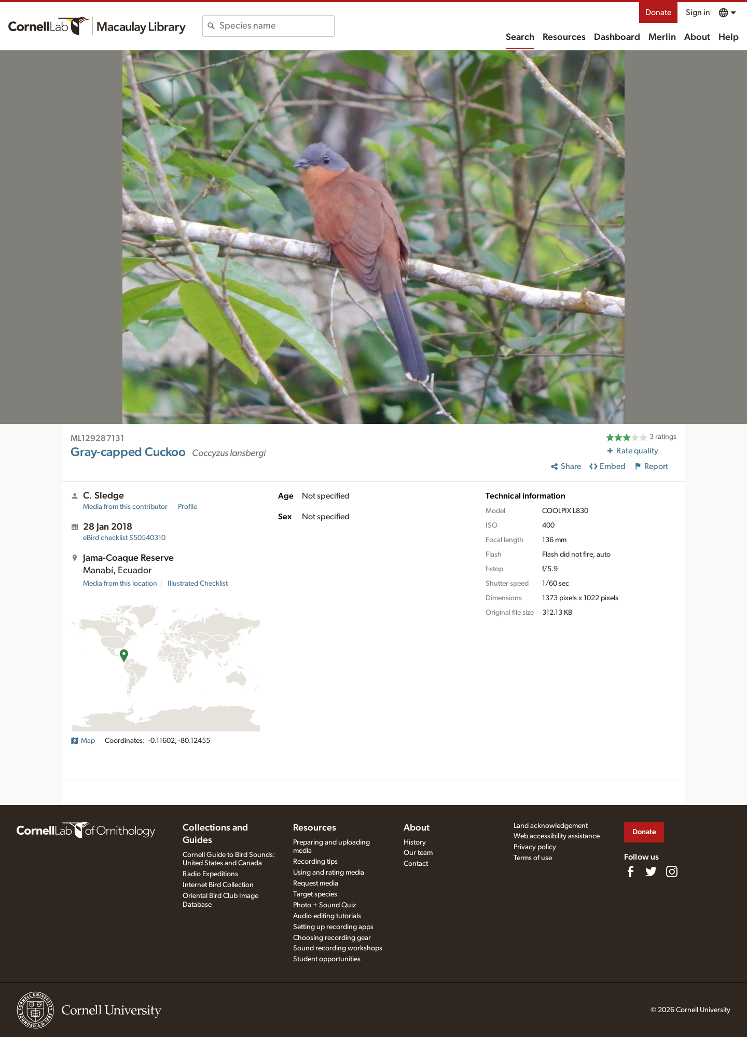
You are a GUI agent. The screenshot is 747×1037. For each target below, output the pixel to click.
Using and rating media (328, 872)
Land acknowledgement (551, 825)
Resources (564, 37)
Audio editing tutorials (327, 916)
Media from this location (120, 583)
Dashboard (617, 37)
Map (83, 740)
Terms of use (533, 858)
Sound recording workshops (337, 948)
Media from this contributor (125, 506)
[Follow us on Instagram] (672, 871)
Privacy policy (535, 847)
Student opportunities (327, 959)
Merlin (662, 37)
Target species (315, 894)
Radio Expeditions (210, 874)
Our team (418, 852)
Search (520, 37)
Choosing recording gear (332, 938)
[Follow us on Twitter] (651, 871)
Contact (416, 863)
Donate (658, 12)
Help (728, 37)
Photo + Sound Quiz (324, 905)
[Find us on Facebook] (630, 871)
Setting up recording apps (333, 927)
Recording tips (315, 861)
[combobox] (276, 26)
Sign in (698, 12)
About (697, 37)
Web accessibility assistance (557, 836)
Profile (187, 506)
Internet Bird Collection (218, 885)
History (415, 842)
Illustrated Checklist (198, 583)
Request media (315, 883)
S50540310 (124, 538)
